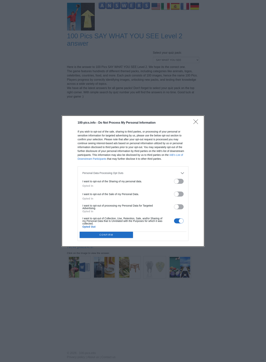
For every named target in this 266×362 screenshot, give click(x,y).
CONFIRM (106, 234)
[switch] (179, 181)
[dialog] (133, 181)
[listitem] (133, 173)
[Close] (196, 122)
